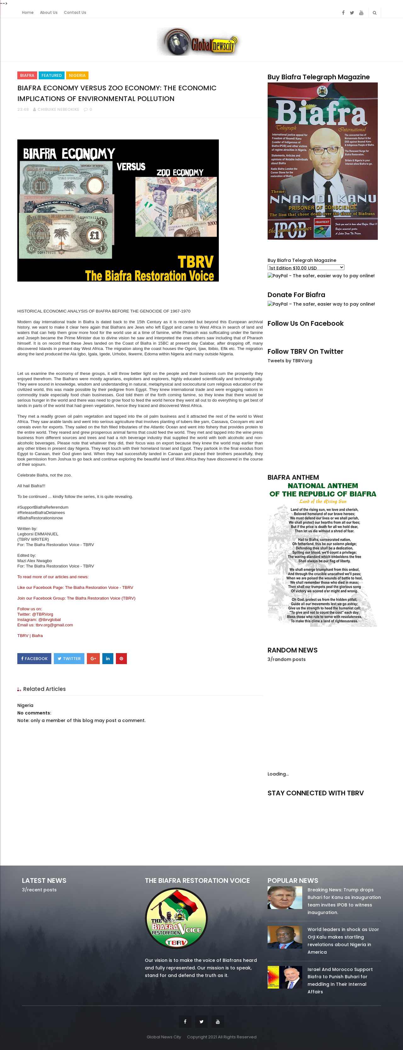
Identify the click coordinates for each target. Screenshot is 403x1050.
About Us (49, 12)
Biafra (27, 75)
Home (28, 12)
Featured (52, 75)
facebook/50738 (284, 802)
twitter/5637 (324, 802)
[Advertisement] (324, 418)
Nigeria (77, 75)
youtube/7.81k (364, 802)
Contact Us (75, 12)
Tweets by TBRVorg (290, 360)
